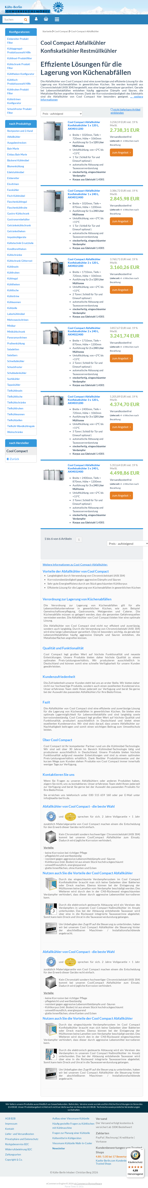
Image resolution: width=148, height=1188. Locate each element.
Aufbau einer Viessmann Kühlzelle (70, 1118)
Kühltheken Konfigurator (20, 73)
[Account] (36, 19)
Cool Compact (61, 31)
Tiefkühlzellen (14, 420)
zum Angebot (121, 152)
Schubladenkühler (16, 372)
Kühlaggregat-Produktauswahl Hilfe (19, 50)
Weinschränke (15, 432)
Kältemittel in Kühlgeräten (66, 1138)
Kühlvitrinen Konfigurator (14, 101)
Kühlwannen (14, 302)
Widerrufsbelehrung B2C (18, 1149)
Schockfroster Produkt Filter (19, 110)
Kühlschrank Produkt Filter (18, 66)
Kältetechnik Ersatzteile (20, 243)
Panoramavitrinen (17, 337)
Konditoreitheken (16, 248)
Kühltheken (13, 284)
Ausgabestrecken (16, 142)
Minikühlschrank (16, 331)
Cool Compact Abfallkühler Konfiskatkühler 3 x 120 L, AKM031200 (84, 400)
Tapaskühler (13, 384)
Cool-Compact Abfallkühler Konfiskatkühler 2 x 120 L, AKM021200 (84, 262)
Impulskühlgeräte (16, 237)
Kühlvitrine (13, 296)
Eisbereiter (13, 178)
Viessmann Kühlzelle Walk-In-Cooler (72, 1143)
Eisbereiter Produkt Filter (18, 40)
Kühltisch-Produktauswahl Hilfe (19, 81)
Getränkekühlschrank (19, 225)
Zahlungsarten (13, 1154)
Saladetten (13, 349)
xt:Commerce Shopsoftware (88, 1183)
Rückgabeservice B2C (17, 1144)
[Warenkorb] (46, 19)
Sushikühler (13, 378)
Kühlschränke (14, 254)
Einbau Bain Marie (17, 154)
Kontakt (9, 1128)
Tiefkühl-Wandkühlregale (21, 426)
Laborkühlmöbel (16, 313)
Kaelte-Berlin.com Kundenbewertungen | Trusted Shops (118, 1162)
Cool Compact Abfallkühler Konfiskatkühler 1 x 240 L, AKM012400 (84, 194)
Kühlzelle (12, 308)
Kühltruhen (13, 272)
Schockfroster (14, 367)
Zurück (12, 459)
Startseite (47, 31)
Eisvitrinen (13, 184)
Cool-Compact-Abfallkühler (85, 31)
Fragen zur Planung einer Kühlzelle (71, 1132)
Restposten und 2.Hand (20, 130)
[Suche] (12, 19)
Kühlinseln (12, 266)
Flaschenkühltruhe (17, 207)
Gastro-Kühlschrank (18, 213)
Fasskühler (13, 189)
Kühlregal (12, 278)
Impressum (11, 1123)
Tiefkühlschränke (16, 402)
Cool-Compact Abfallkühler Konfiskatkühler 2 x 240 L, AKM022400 (84, 331)
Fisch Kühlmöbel (16, 195)
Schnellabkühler (15, 361)
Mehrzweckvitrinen (17, 319)
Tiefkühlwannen (16, 414)
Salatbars (12, 355)
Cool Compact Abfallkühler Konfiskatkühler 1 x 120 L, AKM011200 (84, 125)
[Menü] (142, 1150)
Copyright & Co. (13, 1159)
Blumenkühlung (15, 166)
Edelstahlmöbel (15, 172)
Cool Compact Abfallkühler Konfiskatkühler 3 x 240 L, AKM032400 (84, 468)
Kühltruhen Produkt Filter (18, 91)
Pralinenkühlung (16, 343)
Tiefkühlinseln (14, 390)
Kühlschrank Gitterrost (19, 260)
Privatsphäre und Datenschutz (21, 1139)
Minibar (11, 325)
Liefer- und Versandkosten (19, 1133)
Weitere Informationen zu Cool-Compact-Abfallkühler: (75, 564)
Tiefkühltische (14, 396)
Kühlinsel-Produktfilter (19, 58)
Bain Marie (13, 148)
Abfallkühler (13, 136)
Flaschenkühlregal (17, 201)
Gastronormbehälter (18, 219)
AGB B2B (10, 1118)
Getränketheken (16, 231)
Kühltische (13, 290)
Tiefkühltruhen (15, 408)
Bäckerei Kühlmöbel (18, 160)
